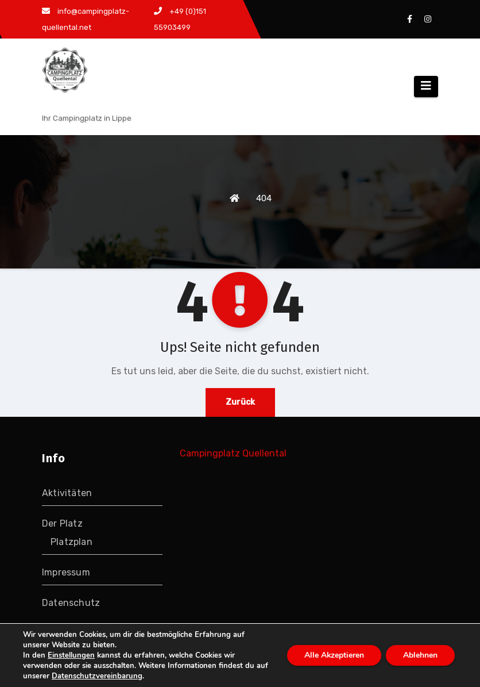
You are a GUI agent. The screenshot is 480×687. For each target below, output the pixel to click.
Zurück (240, 402)
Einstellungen (71, 655)
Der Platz (62, 523)
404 (264, 198)
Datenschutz (71, 602)
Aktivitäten (67, 493)
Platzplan (71, 541)
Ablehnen (420, 655)
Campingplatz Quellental (233, 453)
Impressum (66, 572)
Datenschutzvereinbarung (97, 676)
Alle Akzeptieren (334, 655)
